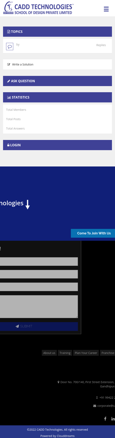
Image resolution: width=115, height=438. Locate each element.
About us (71, 353)
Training (87, 353)
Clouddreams (66, 436)
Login (15, 145)
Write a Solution (20, 64)
